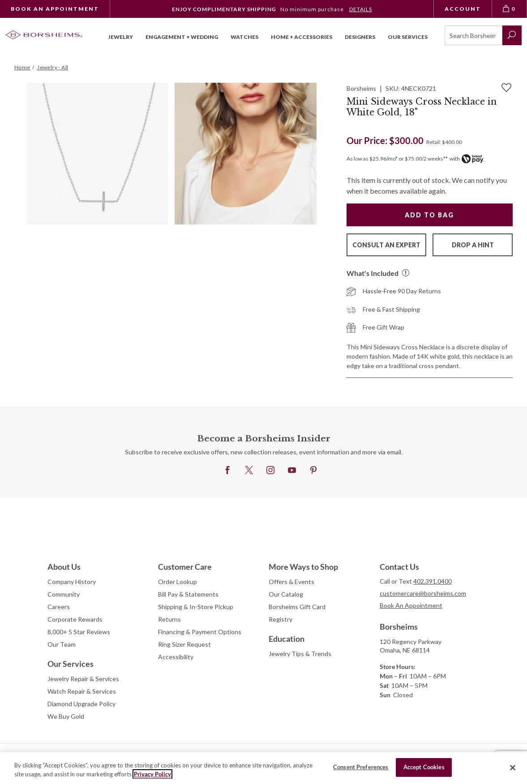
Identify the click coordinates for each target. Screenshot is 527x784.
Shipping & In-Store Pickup (195, 606)
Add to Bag (429, 215)
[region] (263, 768)
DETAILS (360, 9)
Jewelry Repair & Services (83, 678)
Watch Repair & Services (81, 691)
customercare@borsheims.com (423, 593)
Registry (280, 619)
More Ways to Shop (303, 567)
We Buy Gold (65, 716)
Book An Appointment (55, 8)
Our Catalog (286, 594)
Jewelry (120, 37)
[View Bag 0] (509, 9)
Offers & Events (291, 581)
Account (463, 8)
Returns (169, 619)
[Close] (513, 767)
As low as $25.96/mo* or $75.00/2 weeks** (397, 158)
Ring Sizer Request (184, 644)
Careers (58, 606)
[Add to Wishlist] (506, 87)
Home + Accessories (301, 37)
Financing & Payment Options (199, 632)
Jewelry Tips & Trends (300, 653)
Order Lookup (177, 581)
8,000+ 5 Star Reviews (78, 632)
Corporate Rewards (75, 619)
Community (63, 594)
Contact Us (399, 567)
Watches (244, 37)
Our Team (61, 644)
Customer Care (185, 567)
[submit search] (512, 35)
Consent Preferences (360, 767)
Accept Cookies (424, 767)
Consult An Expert (386, 245)
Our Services (70, 664)
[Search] (473, 35)
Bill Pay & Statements (188, 593)
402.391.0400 (432, 581)
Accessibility (175, 657)
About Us (64, 567)
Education (286, 639)
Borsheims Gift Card (297, 606)
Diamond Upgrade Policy (81, 704)
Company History (71, 581)
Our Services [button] (408, 37)
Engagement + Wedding (182, 37)
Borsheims (399, 626)
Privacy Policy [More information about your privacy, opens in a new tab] (152, 774)
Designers (360, 37)
